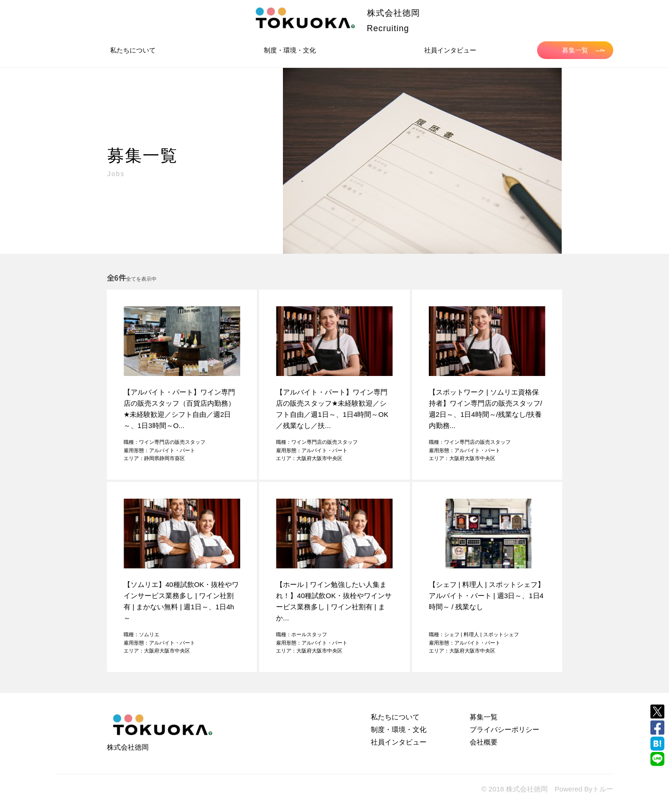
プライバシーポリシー (504, 729)
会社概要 (484, 742)
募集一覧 (583, 50)
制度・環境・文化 (290, 50)
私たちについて (133, 50)
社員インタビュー (450, 50)
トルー (602, 789)
